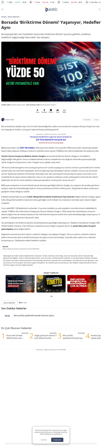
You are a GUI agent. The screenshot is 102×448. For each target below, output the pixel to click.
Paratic (3, 17)
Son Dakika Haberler (14, 308)
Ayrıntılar (44, 440)
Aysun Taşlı (10, 120)
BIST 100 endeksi (27, 148)
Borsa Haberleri (13, 17)
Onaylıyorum (57, 440)
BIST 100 (22, 302)
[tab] (50, 296)
